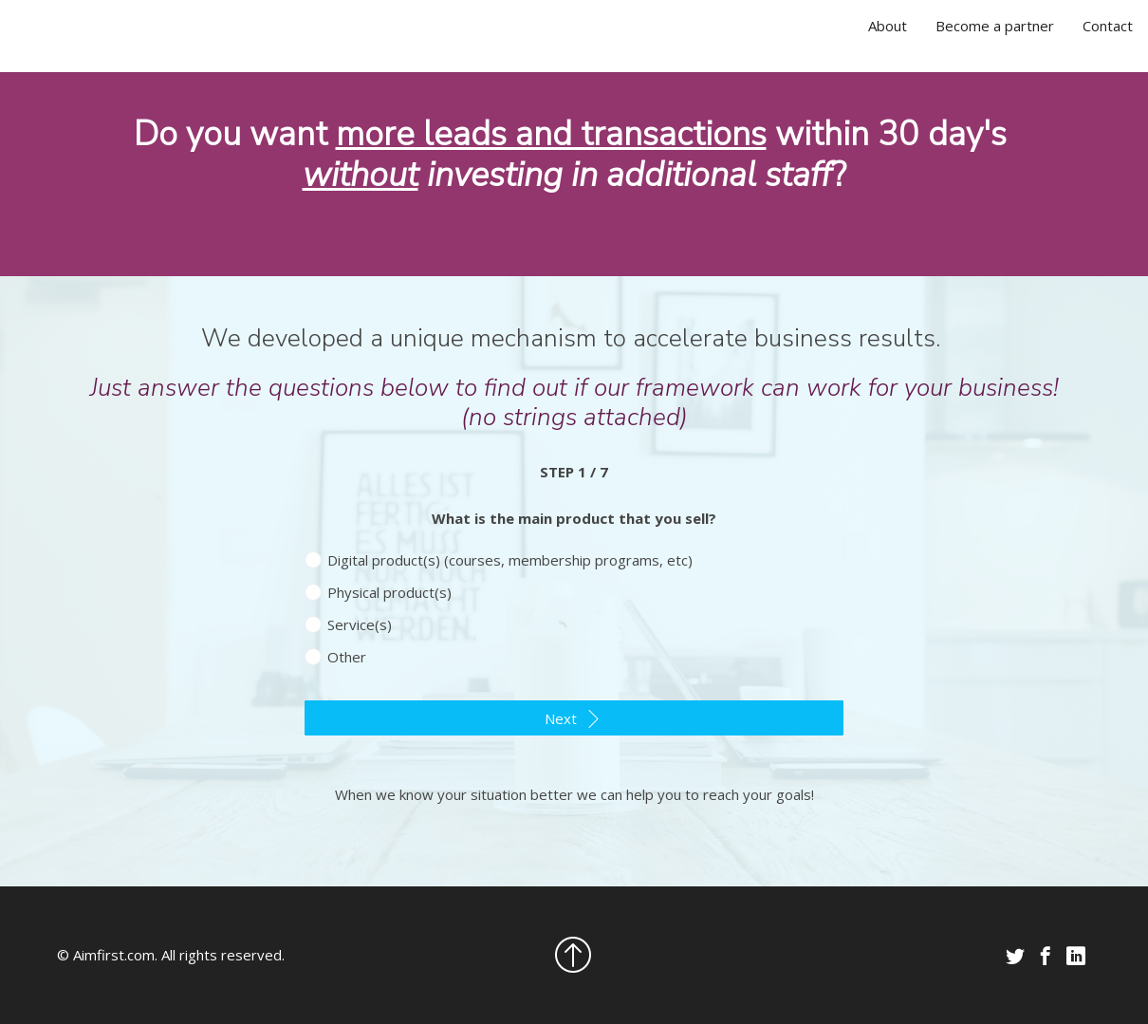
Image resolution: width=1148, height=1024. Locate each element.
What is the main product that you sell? (574, 518)
